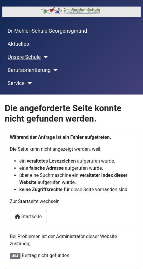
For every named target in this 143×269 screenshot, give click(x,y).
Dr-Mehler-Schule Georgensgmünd (47, 31)
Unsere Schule (24, 57)
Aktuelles (18, 44)
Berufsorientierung (29, 70)
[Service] (28, 83)
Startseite (28, 216)
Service (16, 83)
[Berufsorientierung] (54, 70)
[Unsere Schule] (44, 57)
